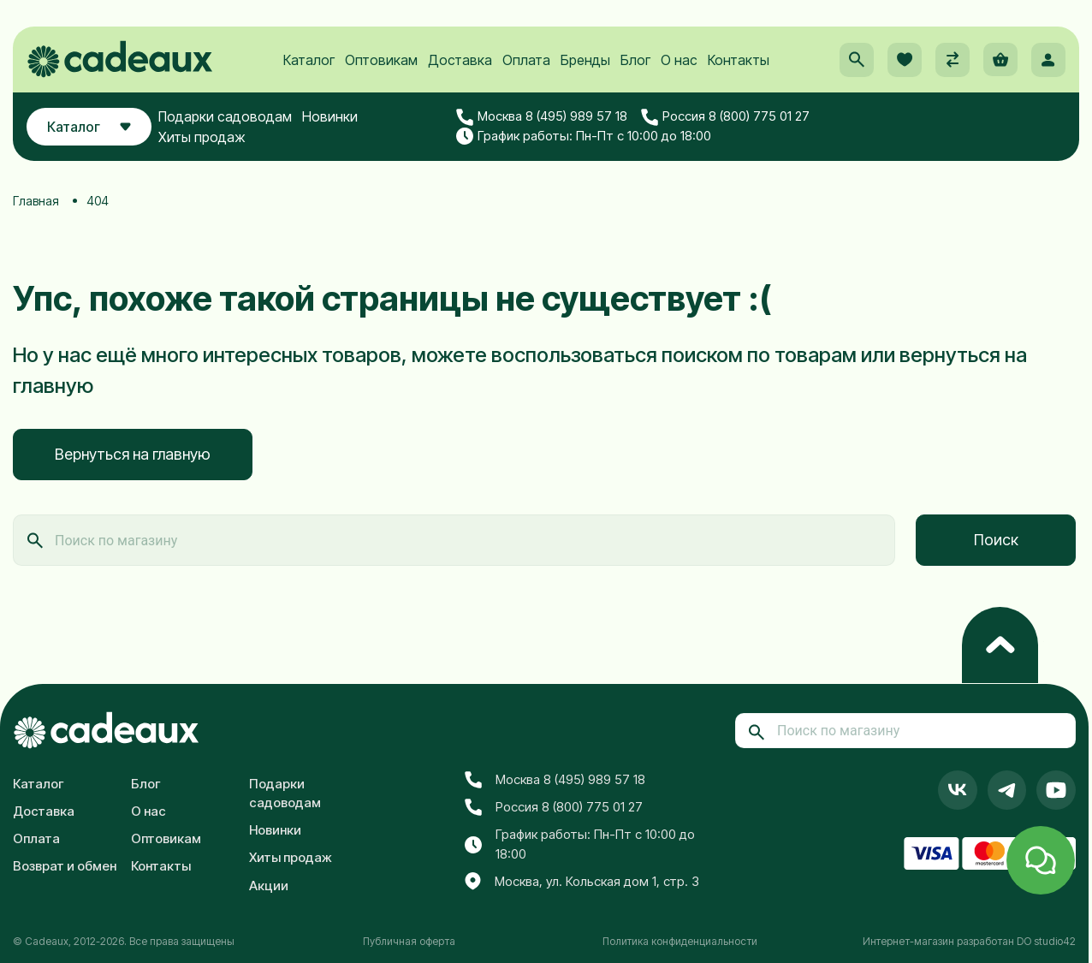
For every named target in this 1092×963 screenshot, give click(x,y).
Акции (268, 885)
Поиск (996, 540)
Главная (36, 200)
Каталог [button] (89, 127)
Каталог (309, 60)
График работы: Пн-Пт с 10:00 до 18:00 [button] (584, 137)
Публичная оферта (409, 941)
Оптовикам (381, 60)
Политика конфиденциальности (679, 941)
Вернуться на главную (133, 454)
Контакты (738, 60)
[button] (857, 61)
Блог (635, 60)
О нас (679, 60)
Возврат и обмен (64, 866)
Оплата (526, 60)
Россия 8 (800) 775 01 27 (726, 118)
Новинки (331, 117)
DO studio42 (1046, 941)
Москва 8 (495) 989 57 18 (542, 118)
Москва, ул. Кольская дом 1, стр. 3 (582, 881)
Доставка (460, 60)
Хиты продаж (202, 137)
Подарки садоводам (226, 117)
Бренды (585, 60)
